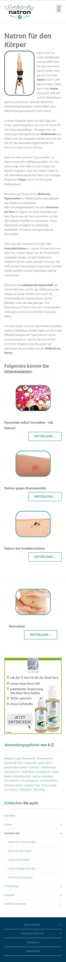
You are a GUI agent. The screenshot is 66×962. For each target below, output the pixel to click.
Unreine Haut (48, 785)
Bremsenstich (45, 758)
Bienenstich (29, 758)
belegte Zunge (12, 758)
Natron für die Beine (19, 859)
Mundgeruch (43, 771)
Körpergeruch (12, 771)
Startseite (9, 815)
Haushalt (9, 895)
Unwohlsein (11, 789)
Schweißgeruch (30, 780)
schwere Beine (48, 780)
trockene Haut (32, 785)
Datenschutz (33, 951)
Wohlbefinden (12, 833)
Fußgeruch (30, 762)
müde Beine (28, 771)
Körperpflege (11, 886)
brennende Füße (13, 762)
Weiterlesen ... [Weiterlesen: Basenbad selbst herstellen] (45, 436)
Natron (8, 824)
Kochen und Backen (15, 903)
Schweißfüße (12, 780)
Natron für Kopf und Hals (21, 842)
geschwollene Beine (15, 767)
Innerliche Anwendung (20, 877)
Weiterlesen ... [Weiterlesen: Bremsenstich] (45, 496)
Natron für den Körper (20, 851)
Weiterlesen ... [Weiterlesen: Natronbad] (41, 634)
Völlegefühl (25, 789)
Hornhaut (34, 767)
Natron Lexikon (32, 924)
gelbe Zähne (45, 762)
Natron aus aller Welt (32, 933)
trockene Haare (13, 785)
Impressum (33, 942)
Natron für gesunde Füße (21, 868)
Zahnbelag (39, 789)
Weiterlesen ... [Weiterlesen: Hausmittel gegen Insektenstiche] (45, 556)
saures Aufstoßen (43, 776)
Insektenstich (48, 767)
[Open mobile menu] (59, 8)
